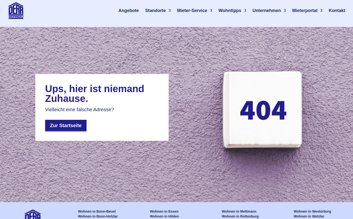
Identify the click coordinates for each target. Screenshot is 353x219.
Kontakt (337, 10)
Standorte (155, 10)
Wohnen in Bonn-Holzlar (98, 216)
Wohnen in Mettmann (239, 211)
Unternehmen (266, 10)
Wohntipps (229, 10)
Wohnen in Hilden (164, 216)
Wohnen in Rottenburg (240, 216)
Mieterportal (304, 10)
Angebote (128, 10)
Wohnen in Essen (164, 211)
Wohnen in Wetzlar (309, 216)
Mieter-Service (192, 10)
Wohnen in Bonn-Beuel (97, 211)
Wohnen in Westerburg (312, 211)
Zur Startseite (66, 125)
